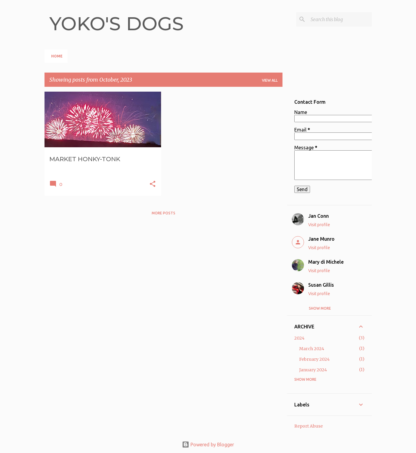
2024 (299, 338)
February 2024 (314, 359)
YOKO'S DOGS (116, 23)
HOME (57, 56)
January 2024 (313, 370)
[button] (152, 184)
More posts (163, 213)
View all (270, 80)
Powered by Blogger (208, 444)
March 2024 (311, 348)
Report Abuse (308, 426)
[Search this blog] (340, 19)
